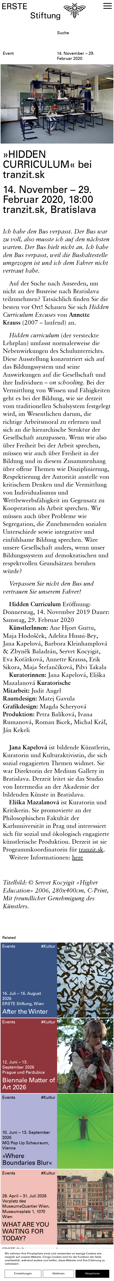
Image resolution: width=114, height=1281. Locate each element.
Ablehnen (58, 1273)
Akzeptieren (92, 1273)
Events (8, 947)
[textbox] (84, 33)
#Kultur (48, 947)
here (77, 857)
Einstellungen (23, 1273)
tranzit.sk (91, 849)
